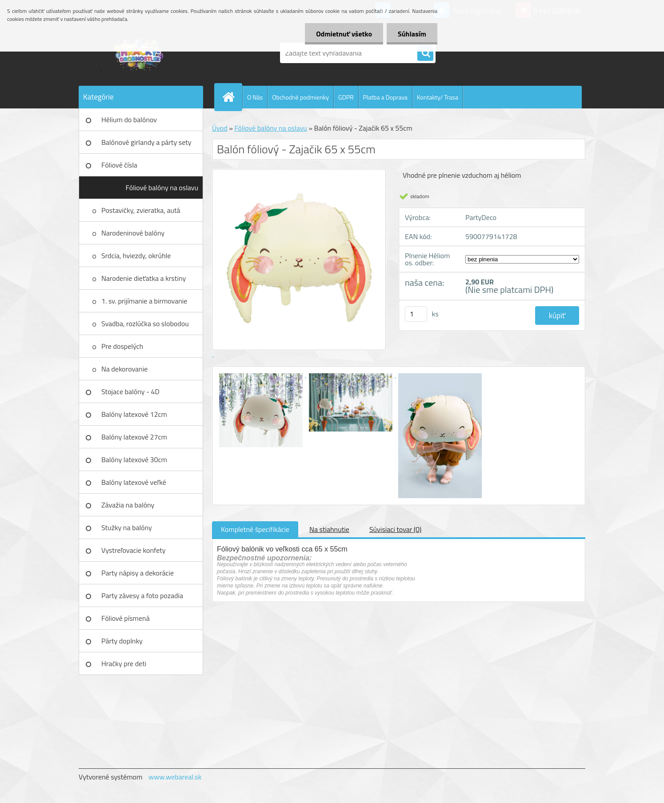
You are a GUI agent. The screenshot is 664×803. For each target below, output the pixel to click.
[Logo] (140, 53)
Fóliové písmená (125, 618)
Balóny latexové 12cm (134, 414)
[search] (425, 53)
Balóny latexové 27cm (134, 436)
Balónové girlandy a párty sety (146, 142)
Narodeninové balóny (132, 233)
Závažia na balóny (127, 504)
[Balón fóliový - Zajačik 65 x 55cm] (262, 374)
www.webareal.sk (175, 776)
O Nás (255, 97)
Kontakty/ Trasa (437, 97)
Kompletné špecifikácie (255, 529)
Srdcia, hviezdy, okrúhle (136, 255)
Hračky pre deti (123, 663)
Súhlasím (412, 33)
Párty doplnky (122, 640)
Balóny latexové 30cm (134, 459)
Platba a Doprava (385, 97)
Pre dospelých (122, 346)
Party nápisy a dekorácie (137, 572)
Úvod (220, 128)
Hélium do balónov (129, 119)
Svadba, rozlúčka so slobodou (145, 323)
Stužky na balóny (126, 527)
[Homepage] (232, 97)
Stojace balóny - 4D (130, 391)
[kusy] (416, 314)
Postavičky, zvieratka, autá (140, 210)
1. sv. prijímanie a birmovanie (144, 301)
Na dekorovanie (124, 369)
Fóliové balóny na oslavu (162, 187)
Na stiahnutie (329, 529)
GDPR (346, 97)
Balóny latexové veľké (133, 482)
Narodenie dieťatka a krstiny (143, 278)
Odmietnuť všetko (344, 33)
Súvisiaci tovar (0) (395, 529)
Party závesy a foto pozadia (142, 595)
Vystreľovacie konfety (133, 550)
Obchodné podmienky (300, 97)
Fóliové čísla (119, 165)
